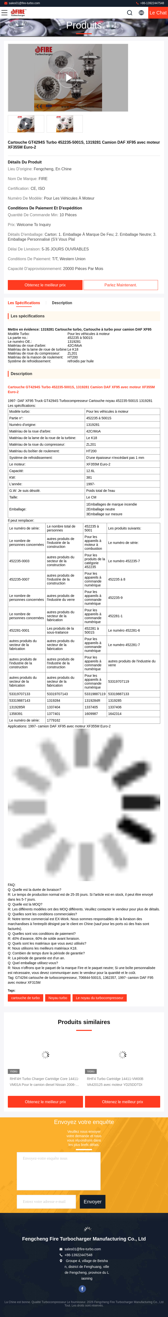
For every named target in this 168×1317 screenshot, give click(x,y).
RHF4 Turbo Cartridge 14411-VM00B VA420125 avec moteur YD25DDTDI (115, 1082)
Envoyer (93, 1201)
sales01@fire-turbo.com (22, 3)
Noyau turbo (58, 998)
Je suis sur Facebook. (82, 1289)
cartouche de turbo (25, 998)
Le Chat (158, 12)
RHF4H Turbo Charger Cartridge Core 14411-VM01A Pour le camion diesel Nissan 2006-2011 (44, 1082)
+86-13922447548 (150, 3)
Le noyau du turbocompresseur (99, 998)
